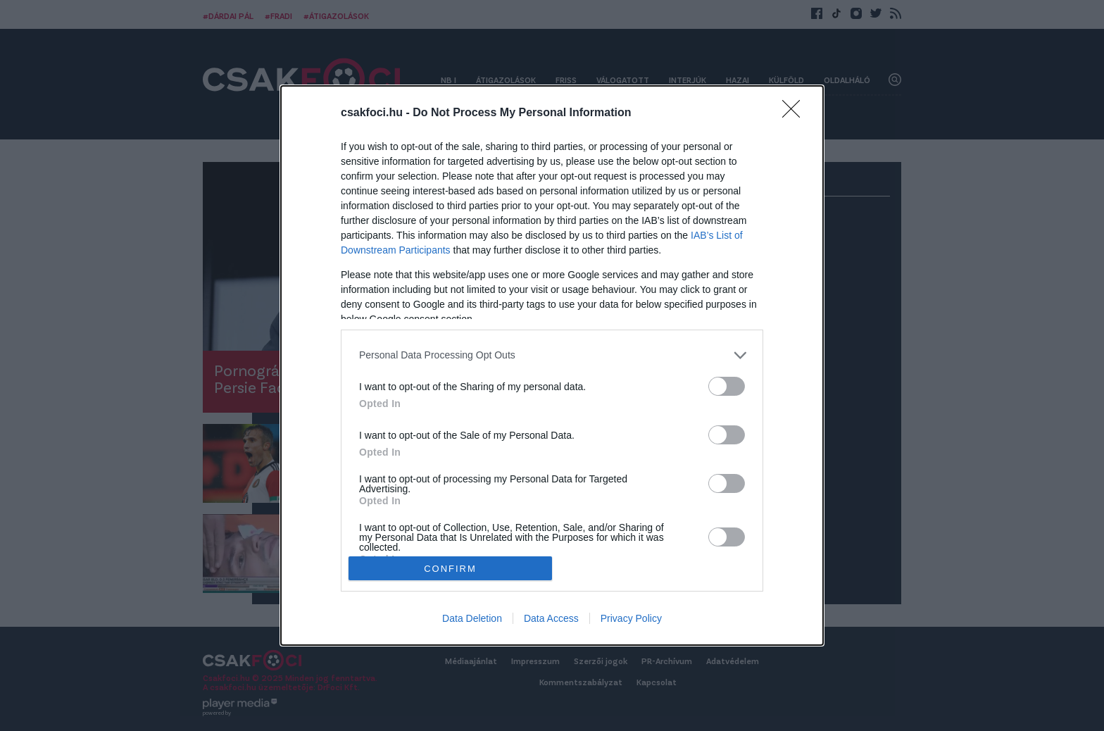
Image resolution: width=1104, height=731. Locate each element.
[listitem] (552, 355)
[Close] (795, 113)
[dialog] (552, 365)
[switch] (726, 386)
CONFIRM (450, 568)
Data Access (551, 618)
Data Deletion (472, 618)
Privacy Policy (631, 618)
